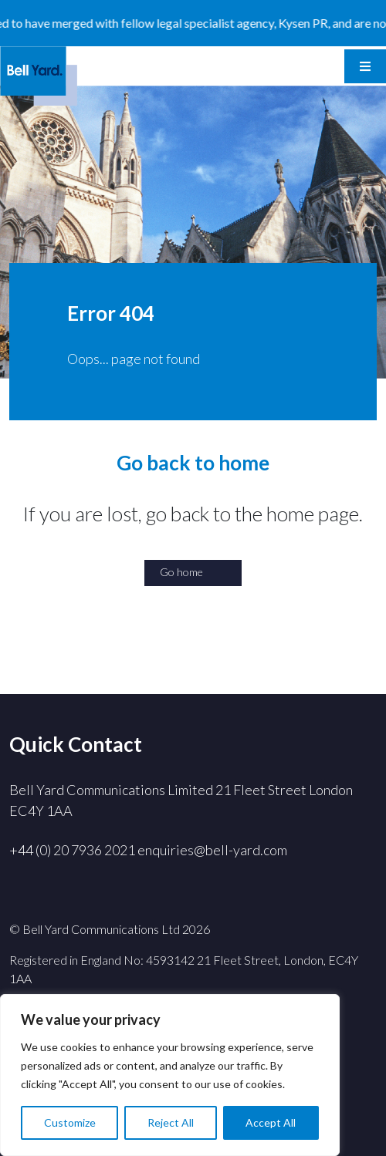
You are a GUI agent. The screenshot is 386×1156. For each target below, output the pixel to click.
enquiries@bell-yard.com (212, 849)
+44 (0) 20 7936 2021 (72, 849)
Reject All (170, 1122)
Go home (181, 571)
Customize (70, 1122)
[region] (170, 1075)
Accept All (270, 1122)
